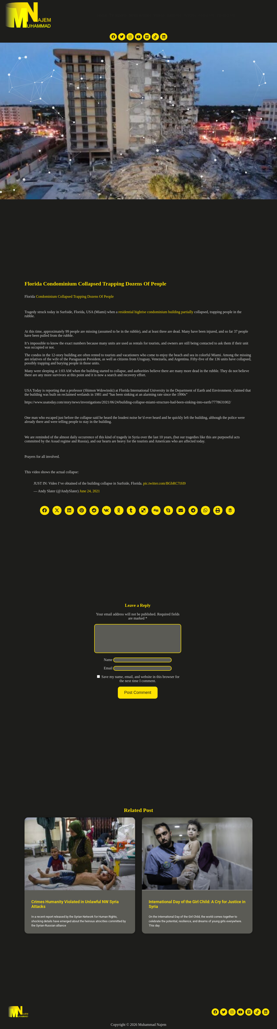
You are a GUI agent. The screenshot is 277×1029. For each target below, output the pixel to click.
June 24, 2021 (89, 491)
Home (102, 15)
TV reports (117, 15)
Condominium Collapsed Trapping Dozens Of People (75, 296)
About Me (206, 15)
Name (108, 665)
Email (108, 673)
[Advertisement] (138, 233)
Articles (190, 15)
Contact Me (226, 15)
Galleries (174, 15)
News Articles (140, 15)
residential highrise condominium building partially (156, 312)
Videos (159, 15)
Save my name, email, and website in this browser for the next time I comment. (140, 684)
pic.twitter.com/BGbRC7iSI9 (164, 483)
